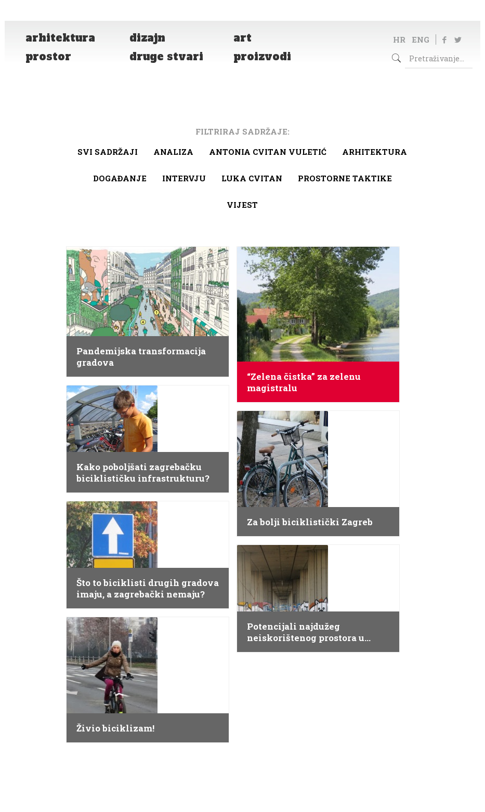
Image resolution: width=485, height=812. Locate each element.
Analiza (173, 152)
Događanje (120, 178)
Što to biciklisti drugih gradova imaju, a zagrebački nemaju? (147, 588)
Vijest (242, 204)
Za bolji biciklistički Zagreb (310, 522)
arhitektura (374, 152)
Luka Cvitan (251, 178)
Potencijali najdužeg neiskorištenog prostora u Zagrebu (305, 632)
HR (399, 39)
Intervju (184, 178)
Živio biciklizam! (115, 728)
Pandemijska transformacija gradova (141, 356)
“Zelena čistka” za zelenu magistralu (304, 382)
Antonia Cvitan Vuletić (267, 152)
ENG (420, 39)
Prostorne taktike (345, 178)
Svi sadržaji (107, 152)
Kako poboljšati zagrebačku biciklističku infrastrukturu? (142, 472)
